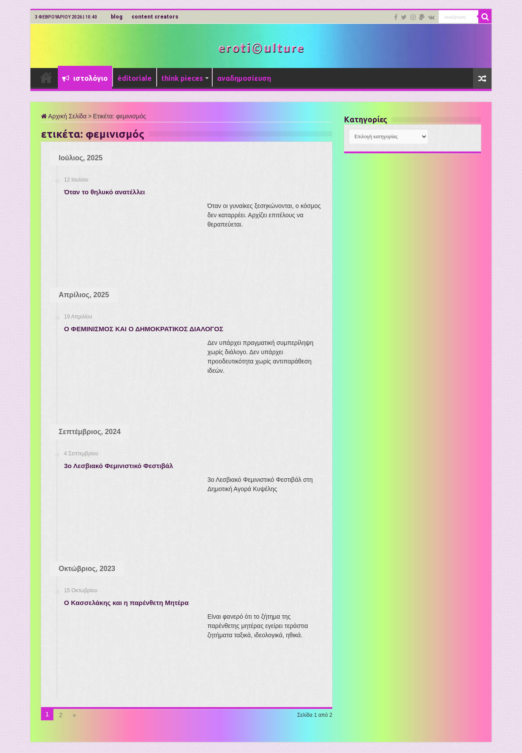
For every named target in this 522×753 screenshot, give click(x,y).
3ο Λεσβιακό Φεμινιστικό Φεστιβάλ (118, 465)
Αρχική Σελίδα (63, 116)
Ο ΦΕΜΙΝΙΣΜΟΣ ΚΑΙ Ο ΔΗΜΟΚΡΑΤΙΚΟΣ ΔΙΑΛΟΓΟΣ (143, 329)
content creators (154, 17)
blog (117, 17)
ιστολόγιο (85, 78)
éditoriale (134, 78)
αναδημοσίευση (244, 78)
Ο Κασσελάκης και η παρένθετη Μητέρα (126, 602)
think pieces (182, 78)
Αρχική (46, 77)
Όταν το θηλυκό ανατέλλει (104, 192)
